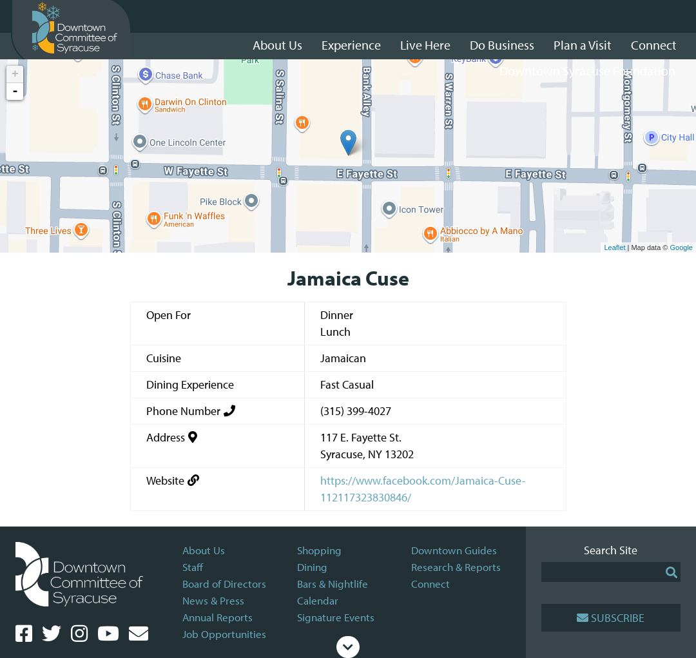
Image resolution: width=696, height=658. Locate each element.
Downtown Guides (454, 550)
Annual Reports (217, 617)
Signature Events (335, 617)
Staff (192, 567)
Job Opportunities (224, 634)
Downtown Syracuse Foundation (587, 71)
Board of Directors (224, 583)
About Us (203, 550)
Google (681, 247)
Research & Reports (456, 567)
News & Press (213, 600)
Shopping (319, 550)
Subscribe (610, 617)
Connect (430, 583)
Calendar (317, 600)
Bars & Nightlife (332, 583)
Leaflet (614, 247)
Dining (312, 567)
